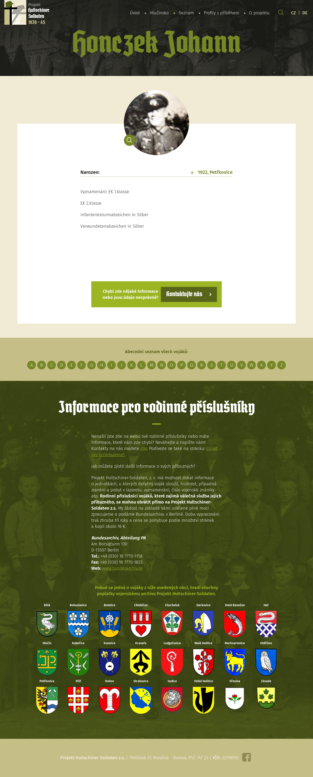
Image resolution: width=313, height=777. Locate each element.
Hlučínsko (159, 12)
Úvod (135, 12)
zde (143, 448)
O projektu (259, 12)
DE (305, 13)
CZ (293, 13)
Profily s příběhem (221, 12)
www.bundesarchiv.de (123, 568)
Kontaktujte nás (183, 294)
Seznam (186, 12)
